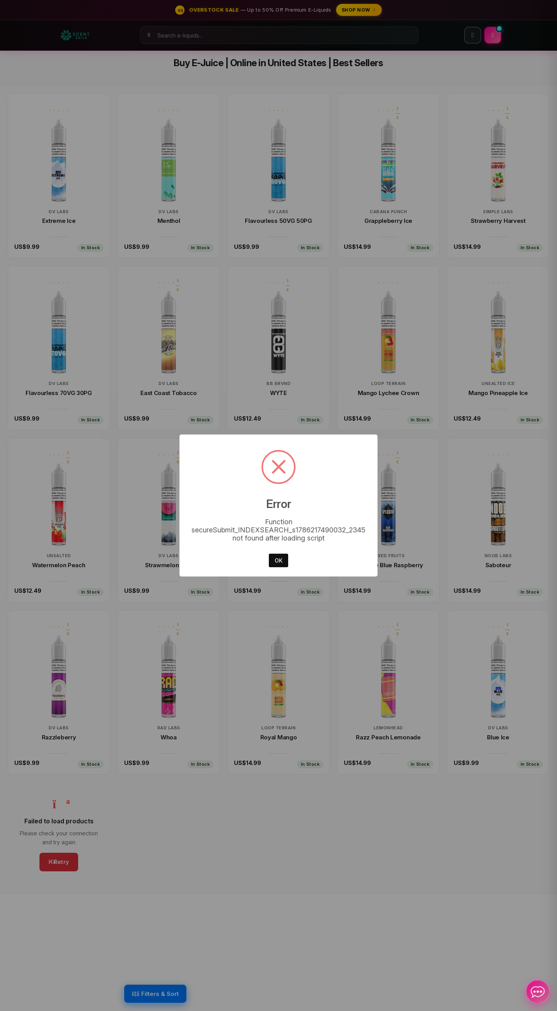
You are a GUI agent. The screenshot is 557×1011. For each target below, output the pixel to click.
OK (278, 560)
